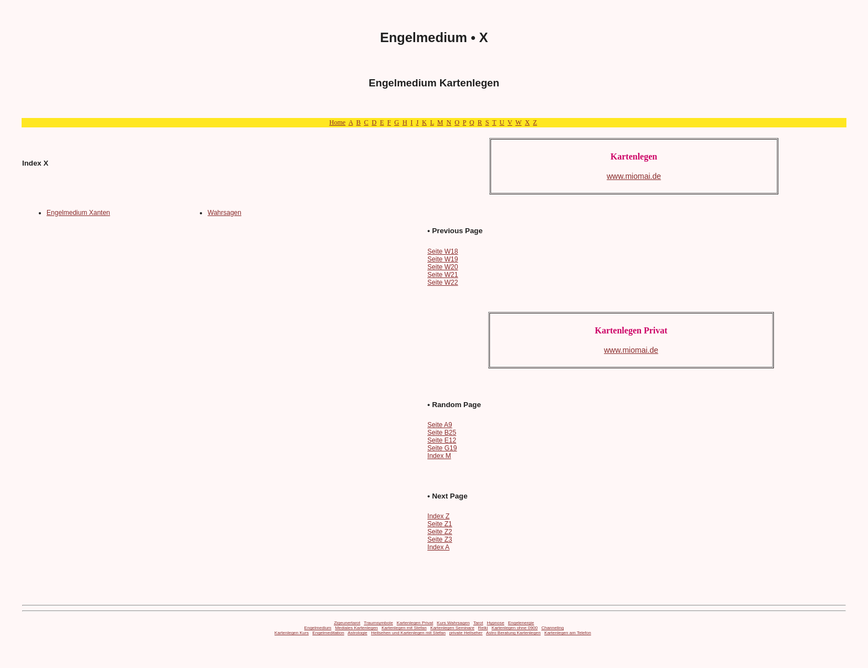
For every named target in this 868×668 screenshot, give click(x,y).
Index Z (438, 516)
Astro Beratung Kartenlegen (513, 632)
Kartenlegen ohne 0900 (515, 627)
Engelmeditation (328, 632)
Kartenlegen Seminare (452, 627)
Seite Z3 (439, 539)
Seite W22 (442, 282)
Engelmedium (318, 627)
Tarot (478, 622)
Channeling (552, 627)
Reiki (483, 627)
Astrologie (358, 632)
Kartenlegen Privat (415, 622)
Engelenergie (521, 622)
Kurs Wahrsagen (453, 622)
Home (337, 122)
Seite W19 (442, 259)
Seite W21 (442, 275)
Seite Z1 (439, 524)
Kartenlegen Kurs (292, 632)
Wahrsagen (224, 213)
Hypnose (495, 622)
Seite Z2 (439, 532)
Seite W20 (442, 267)
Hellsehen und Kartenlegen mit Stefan (408, 632)
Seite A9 (439, 425)
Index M (439, 456)
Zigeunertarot (347, 622)
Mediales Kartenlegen (356, 627)
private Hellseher (466, 632)
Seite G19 (442, 448)
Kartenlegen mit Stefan (403, 627)
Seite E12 (441, 440)
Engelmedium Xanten (78, 213)
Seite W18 (442, 251)
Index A (438, 547)
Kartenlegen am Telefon (567, 632)
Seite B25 (441, 432)
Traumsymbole (378, 622)
